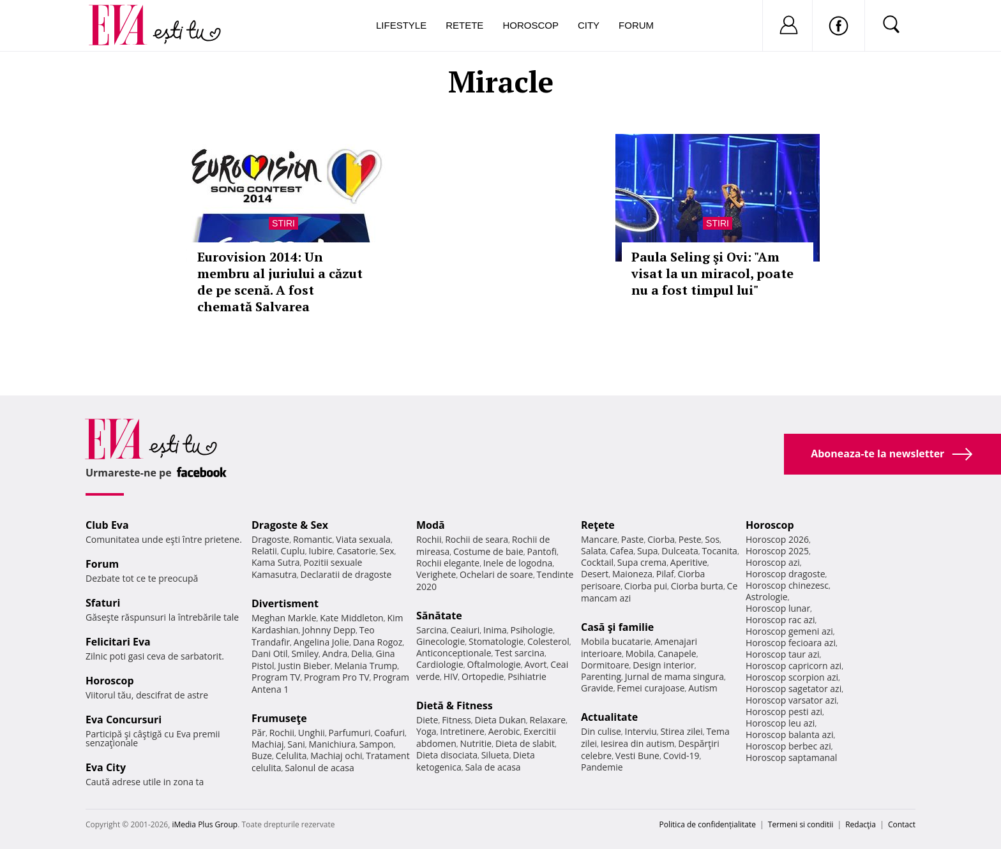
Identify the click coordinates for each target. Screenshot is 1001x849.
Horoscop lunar (778, 608)
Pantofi (542, 551)
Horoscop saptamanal (791, 757)
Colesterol (548, 641)
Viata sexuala (363, 539)
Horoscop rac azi (780, 620)
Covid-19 (681, 755)
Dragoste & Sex (290, 525)
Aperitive (688, 562)
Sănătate (439, 616)
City (588, 25)
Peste (690, 539)
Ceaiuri (465, 630)
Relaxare (548, 720)
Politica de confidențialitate (707, 824)
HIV (451, 676)
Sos (712, 539)
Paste (632, 539)
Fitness (456, 720)
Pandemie (602, 767)
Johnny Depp (329, 630)
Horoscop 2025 (777, 551)
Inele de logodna (517, 563)
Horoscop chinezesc (787, 585)
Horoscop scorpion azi (792, 677)
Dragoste (270, 539)
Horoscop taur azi (782, 654)
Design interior (663, 665)
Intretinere (462, 731)
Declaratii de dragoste (346, 574)
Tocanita (719, 551)
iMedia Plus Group (204, 824)
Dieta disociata (447, 755)
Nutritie (476, 743)
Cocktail (597, 562)
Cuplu (293, 551)
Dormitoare (605, 665)
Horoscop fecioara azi (791, 643)
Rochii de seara (476, 539)
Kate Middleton (352, 618)
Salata (593, 551)
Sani (296, 744)
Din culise (601, 731)
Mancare (599, 539)
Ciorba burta (697, 586)
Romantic (313, 539)
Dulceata (679, 551)
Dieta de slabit (525, 743)
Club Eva (107, 525)
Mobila (640, 653)
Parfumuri (350, 733)
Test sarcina (520, 653)
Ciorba (661, 539)
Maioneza (632, 574)
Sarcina (431, 630)
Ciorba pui (645, 586)
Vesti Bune (637, 755)
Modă (430, 525)
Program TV (276, 677)
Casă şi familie (617, 627)
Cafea (621, 551)
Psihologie (532, 630)
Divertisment (285, 603)
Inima (495, 630)
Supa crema (641, 562)
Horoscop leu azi (780, 723)
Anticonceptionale (454, 653)
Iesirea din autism (638, 743)
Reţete (598, 525)
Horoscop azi (773, 562)
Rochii (281, 733)
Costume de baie (488, 551)
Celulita (291, 755)
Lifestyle (401, 25)
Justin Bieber (304, 666)
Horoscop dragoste (785, 574)
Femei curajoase (650, 688)
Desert (594, 574)
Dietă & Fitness (454, 705)
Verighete (436, 574)
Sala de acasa (492, 767)
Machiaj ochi (336, 755)
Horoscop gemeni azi (789, 631)
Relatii (264, 551)
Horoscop (530, 25)
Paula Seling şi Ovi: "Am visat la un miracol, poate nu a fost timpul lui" (712, 273)
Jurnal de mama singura (674, 676)
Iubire (320, 551)
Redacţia (860, 824)
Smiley (305, 653)
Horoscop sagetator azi (793, 689)
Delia (361, 653)
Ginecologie (440, 641)
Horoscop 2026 (777, 539)
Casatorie (356, 551)
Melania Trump (365, 666)
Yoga (426, 731)
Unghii (311, 733)
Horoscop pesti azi (784, 711)
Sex (387, 551)
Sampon (376, 744)
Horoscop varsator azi (791, 700)
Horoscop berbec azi (788, 746)
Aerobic (504, 731)
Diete (427, 720)
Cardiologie (439, 664)
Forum (636, 25)
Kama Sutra (275, 562)
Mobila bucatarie (616, 641)
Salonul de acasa (319, 768)
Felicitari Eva (118, 642)
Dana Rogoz (378, 642)
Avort (535, 664)
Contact (901, 824)
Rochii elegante (447, 563)
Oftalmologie (494, 664)
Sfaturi (103, 603)
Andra (335, 653)
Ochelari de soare (496, 574)
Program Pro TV (337, 677)
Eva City (106, 767)
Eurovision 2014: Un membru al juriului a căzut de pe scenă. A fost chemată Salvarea (280, 281)
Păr (259, 733)
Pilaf (665, 574)
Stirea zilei (681, 731)
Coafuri (389, 733)
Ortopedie (483, 676)
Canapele (677, 653)
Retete (464, 25)
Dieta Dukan (499, 720)
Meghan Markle (284, 618)
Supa (647, 551)
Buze (262, 755)
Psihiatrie (527, 676)
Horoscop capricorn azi (793, 666)
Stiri (283, 223)
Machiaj (268, 744)
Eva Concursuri (124, 719)
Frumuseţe (279, 718)
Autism (703, 688)
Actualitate (609, 717)
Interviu (641, 731)
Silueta (495, 755)
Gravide (597, 688)
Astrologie (767, 597)
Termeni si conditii (801, 824)
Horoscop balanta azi (789, 734)
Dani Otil (270, 653)
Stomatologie (496, 641)
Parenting (601, 676)
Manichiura (332, 744)
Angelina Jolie (321, 642)
